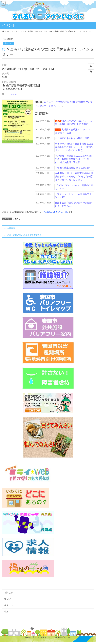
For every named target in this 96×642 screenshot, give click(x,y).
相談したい (9, 592)
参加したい (9, 605)
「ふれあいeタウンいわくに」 (56, 212)
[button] (91, 72)
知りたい (8, 599)
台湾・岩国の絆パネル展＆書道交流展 (24, 235)
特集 (6, 611)
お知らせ (8, 43)
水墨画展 (11, 228)
